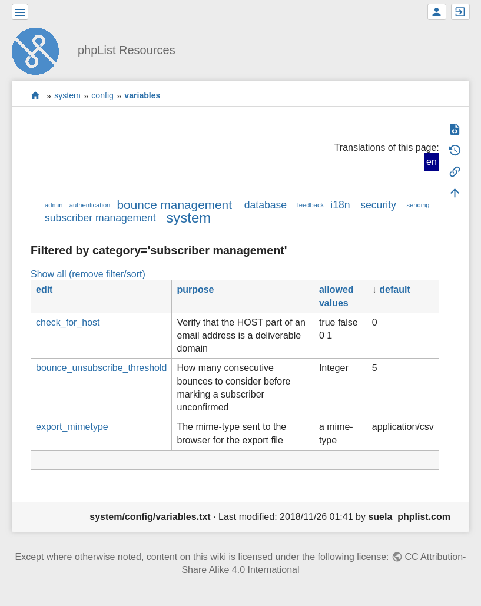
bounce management (174, 204)
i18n (340, 205)
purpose (195, 289)
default (394, 289)
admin (53, 204)
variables (142, 96)
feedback (310, 204)
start (36, 95)
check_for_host (68, 322)
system (67, 96)
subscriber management (100, 218)
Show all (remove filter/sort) (88, 274)
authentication (90, 204)
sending (417, 204)
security (378, 205)
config (102, 96)
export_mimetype (72, 427)
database (265, 205)
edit (44, 289)
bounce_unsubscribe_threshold (101, 368)
